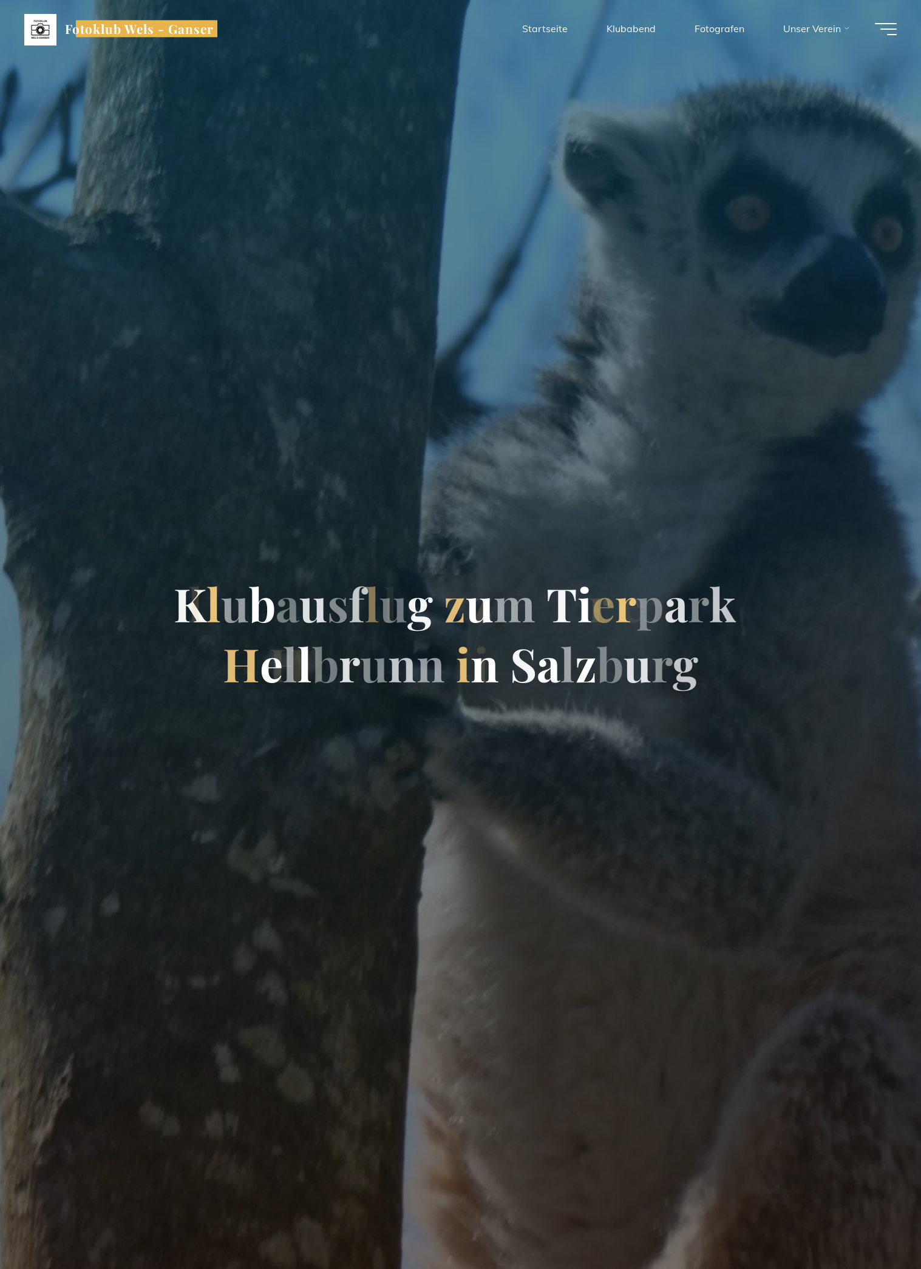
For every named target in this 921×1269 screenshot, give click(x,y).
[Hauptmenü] (886, 29)
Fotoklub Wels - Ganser (139, 28)
